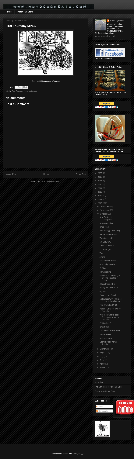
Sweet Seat (104, 327)
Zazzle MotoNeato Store (105, 391)
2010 (100, 203)
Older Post (81, 174)
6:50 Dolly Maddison (108, 264)
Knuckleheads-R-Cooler (110, 331)
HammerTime (105, 272)
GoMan (103, 268)
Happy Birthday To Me (109, 288)
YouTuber (99, 382)
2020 (100, 173)
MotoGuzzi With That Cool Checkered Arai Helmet (111, 300)
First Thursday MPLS (109, 305)
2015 (100, 184)
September (105, 349)
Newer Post (11, 174)
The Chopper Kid (107, 238)
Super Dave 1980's (108, 261)
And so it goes (106, 338)
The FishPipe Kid (107, 246)
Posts (99, 407)
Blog (9, 12)
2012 (100, 196)
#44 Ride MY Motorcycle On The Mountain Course (110, 277)
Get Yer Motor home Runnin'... (108, 343)
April (102, 364)
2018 (100, 177)
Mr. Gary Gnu (105, 242)
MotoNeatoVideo (30, 91)
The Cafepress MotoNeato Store (108, 387)
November (104, 210)
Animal (102, 257)
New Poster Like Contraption (107, 218)
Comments (102, 411)
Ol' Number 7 (105, 323)
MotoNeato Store (25, 12)
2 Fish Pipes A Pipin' (108, 284)
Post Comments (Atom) (51, 181)
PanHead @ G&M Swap (110, 231)
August (103, 352)
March (103, 368)
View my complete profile (105, 36)
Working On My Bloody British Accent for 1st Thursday (109, 317)
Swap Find (104, 227)
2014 (100, 188)
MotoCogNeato (117, 20)
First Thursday (17, 91)
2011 (100, 199)
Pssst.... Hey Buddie (108, 295)
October (103, 214)
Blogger (81, 454)
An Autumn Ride (106, 223)
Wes (101, 253)
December (104, 206)
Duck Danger (105, 249)
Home (46, 174)
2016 (100, 181)
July (102, 356)
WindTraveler (105, 334)
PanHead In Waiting (108, 234)
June (102, 360)
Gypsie (103, 291)
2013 (100, 192)
